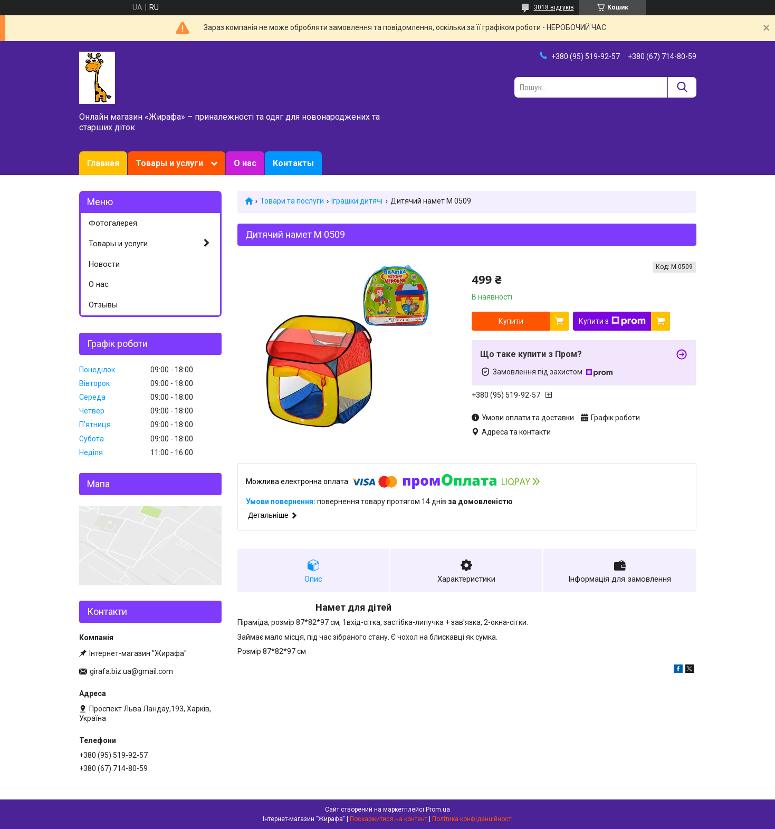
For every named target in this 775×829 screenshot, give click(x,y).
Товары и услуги (169, 163)
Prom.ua (438, 809)
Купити (511, 321)
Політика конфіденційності (472, 819)
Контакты (293, 163)
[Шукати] (681, 87)
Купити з (612, 321)
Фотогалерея (113, 223)
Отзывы (103, 305)
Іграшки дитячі (356, 201)
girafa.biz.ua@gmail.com (131, 671)
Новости (104, 264)
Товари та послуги (292, 201)
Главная (103, 163)
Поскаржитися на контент (388, 819)
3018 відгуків (554, 7)
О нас (245, 163)
